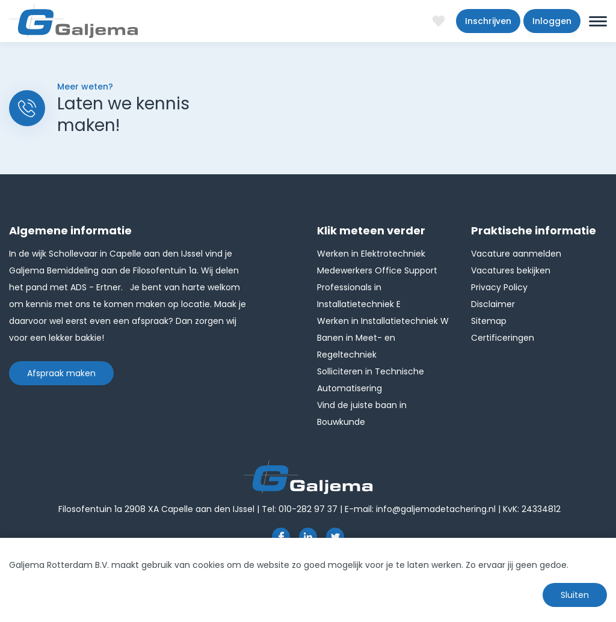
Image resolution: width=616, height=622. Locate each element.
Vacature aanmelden (516, 254)
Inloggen (551, 21)
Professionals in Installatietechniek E (359, 295)
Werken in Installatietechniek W (383, 321)
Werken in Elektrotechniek (371, 254)
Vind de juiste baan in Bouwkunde (362, 413)
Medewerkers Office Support (377, 270)
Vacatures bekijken (510, 270)
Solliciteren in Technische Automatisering (370, 379)
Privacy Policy (499, 287)
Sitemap (489, 321)
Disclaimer (493, 304)
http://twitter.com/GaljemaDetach (335, 537)
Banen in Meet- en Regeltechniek (356, 346)
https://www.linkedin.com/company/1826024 (308, 537)
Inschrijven (488, 21)
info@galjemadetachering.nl (436, 509)
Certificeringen (502, 338)
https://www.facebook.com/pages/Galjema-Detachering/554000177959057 (281, 537)
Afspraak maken (61, 373)
